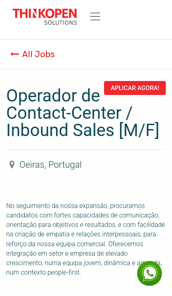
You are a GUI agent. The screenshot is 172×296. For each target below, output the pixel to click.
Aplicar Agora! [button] (135, 88)
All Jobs (32, 54)
